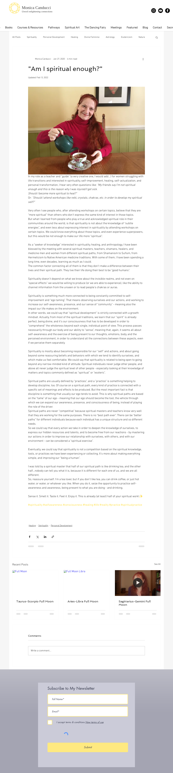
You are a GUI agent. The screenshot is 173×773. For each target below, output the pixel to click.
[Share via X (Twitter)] (37, 536)
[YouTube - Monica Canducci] (160, 10)
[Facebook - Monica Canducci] (167, 10)
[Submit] (88, 747)
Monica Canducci (36, 7)
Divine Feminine (91, 37)
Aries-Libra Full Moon (83, 601)
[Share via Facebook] (29, 536)
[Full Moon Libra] (86, 583)
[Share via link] (52, 536)
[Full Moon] (35, 583)
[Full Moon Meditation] (138, 583)
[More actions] (143, 59)
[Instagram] (153, 10)
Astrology (110, 37)
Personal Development (54, 37)
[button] (156, 37)
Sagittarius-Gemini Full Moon (135, 603)
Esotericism (126, 37)
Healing (74, 37)
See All (157, 564)
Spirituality (32, 37)
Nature (142, 37)
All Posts (16, 37)
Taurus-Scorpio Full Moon (35, 601)
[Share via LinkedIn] (45, 536)
